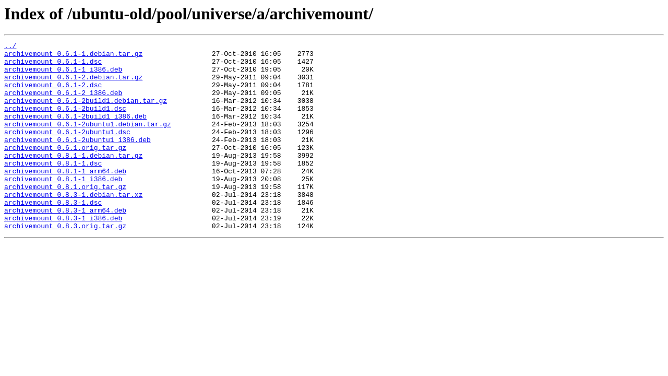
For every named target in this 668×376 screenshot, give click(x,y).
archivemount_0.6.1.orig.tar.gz (65, 169)
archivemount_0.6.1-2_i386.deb (63, 103)
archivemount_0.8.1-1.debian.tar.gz (73, 178)
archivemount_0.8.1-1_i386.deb (63, 207)
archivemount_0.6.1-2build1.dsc (65, 122)
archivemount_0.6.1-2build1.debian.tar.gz (85, 113)
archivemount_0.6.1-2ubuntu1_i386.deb (77, 159)
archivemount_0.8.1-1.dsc (53, 188)
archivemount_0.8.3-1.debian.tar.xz (73, 225)
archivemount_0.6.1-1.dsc (53, 65)
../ (10, 47)
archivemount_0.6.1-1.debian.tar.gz (73, 56)
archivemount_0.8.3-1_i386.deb (63, 253)
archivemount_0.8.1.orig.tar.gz (65, 216)
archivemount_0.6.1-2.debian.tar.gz (73, 84)
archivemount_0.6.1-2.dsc (53, 94)
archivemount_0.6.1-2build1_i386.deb (75, 131)
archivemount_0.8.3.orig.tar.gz (65, 263)
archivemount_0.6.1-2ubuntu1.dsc (67, 150)
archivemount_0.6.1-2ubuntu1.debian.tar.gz (87, 141)
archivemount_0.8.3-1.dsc (53, 235)
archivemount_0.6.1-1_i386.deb (63, 75)
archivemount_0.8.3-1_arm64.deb (65, 244)
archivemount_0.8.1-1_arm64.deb (65, 197)
